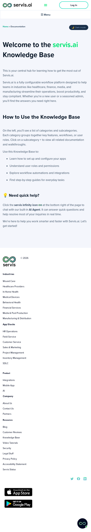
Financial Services (12, 307)
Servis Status (9, 469)
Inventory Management (14, 358)
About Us (7, 403)
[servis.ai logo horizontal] (17, 5)
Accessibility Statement (14, 464)
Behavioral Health (12, 302)
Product (6, 373)
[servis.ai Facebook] (78, 478)
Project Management (13, 352)
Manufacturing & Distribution (17, 318)
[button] (82, 523)
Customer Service (12, 342)
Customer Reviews (12, 432)
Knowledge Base (11, 437)
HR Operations (10, 331)
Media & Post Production (15, 313)
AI (4, 390)
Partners (7, 413)
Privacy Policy (10, 458)
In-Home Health (10, 291)
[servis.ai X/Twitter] (72, 478)
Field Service (9, 336)
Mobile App (9, 385)
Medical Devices (11, 297)
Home (6, 26)
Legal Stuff (8, 453)
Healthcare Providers (13, 286)
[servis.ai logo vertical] (9, 261)
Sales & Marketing (12, 347)
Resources (8, 420)
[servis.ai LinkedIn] (85, 478)
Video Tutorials (10, 442)
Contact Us (8, 408)
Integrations (9, 380)
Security (7, 448)
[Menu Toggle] (45, 5)
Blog (5, 426)
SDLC (5, 363)
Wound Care (9, 281)
